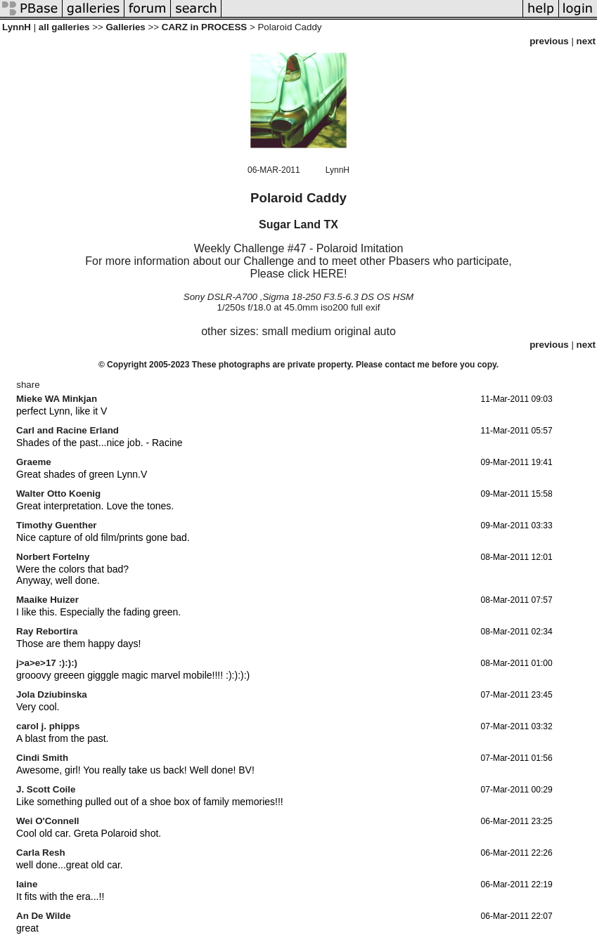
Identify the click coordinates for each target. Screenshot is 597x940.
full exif (365, 307)
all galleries (64, 27)
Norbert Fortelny (52, 556)
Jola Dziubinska (51, 694)
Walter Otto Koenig (58, 493)
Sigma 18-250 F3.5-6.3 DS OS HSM (337, 297)
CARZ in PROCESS (204, 27)
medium (311, 331)
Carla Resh (40, 852)
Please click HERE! (298, 274)
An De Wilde (43, 915)
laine (26, 884)
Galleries (125, 27)
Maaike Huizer (47, 599)
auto (385, 331)
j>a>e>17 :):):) (46, 663)
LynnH (16, 27)
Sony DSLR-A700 (220, 297)
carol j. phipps (47, 726)
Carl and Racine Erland (67, 430)
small (275, 331)
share (27, 384)
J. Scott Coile (45, 789)
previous (549, 41)
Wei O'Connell (47, 821)
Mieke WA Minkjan (56, 398)
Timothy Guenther (56, 525)
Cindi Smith (42, 757)
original (353, 331)
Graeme (33, 462)
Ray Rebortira (46, 631)
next (586, 41)
